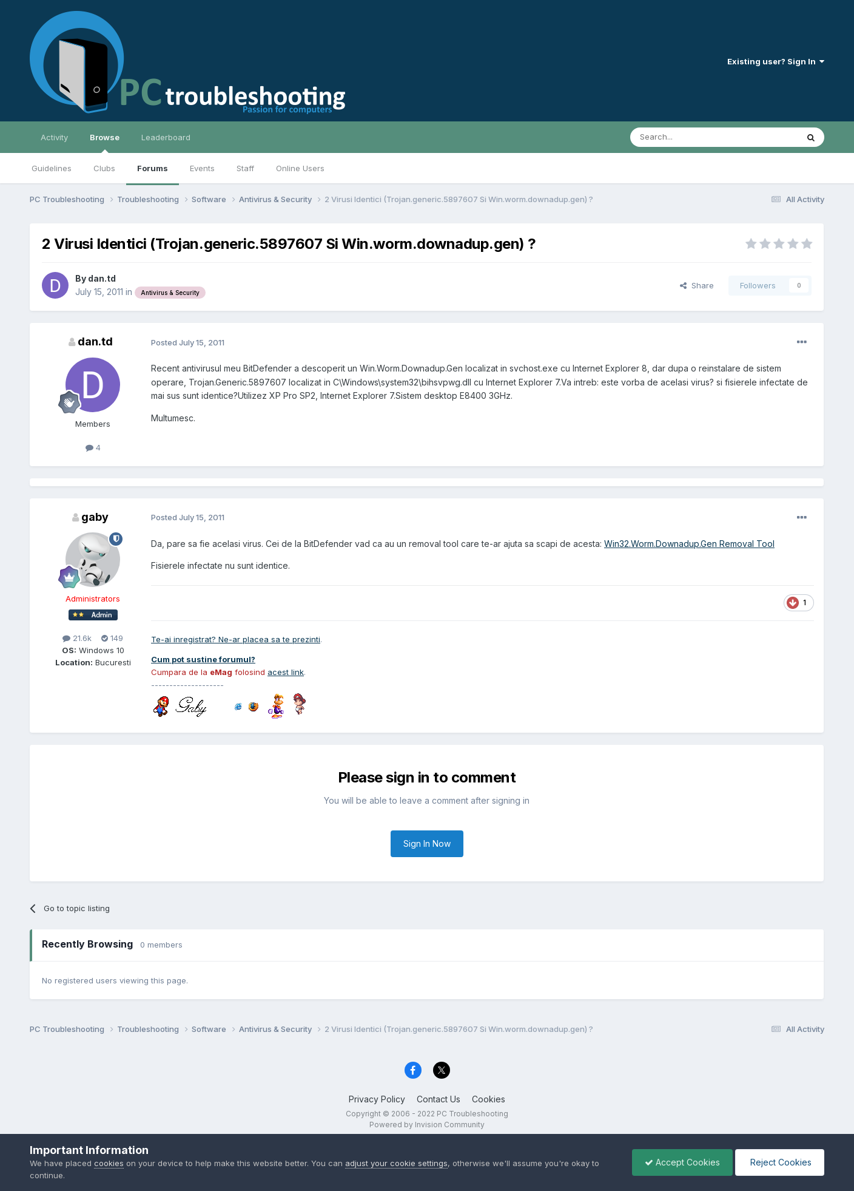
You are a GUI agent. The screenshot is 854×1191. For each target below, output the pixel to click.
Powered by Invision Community (427, 1124)
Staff (245, 168)
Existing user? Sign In (775, 61)
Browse (104, 142)
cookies (109, 1163)
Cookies (488, 1099)
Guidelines (52, 168)
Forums (152, 168)
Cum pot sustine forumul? (203, 659)
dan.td (102, 278)
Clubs (104, 168)
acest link (285, 672)
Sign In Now (427, 843)
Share (697, 285)
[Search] (683, 137)
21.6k (77, 638)
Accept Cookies (682, 1162)
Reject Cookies (780, 1162)
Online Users (300, 168)
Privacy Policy (377, 1099)
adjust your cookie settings (396, 1163)
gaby (95, 517)
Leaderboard (165, 137)
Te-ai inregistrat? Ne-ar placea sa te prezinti (235, 639)
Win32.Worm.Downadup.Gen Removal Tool (689, 543)
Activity (54, 137)
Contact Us (438, 1099)
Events (202, 168)
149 (112, 638)
